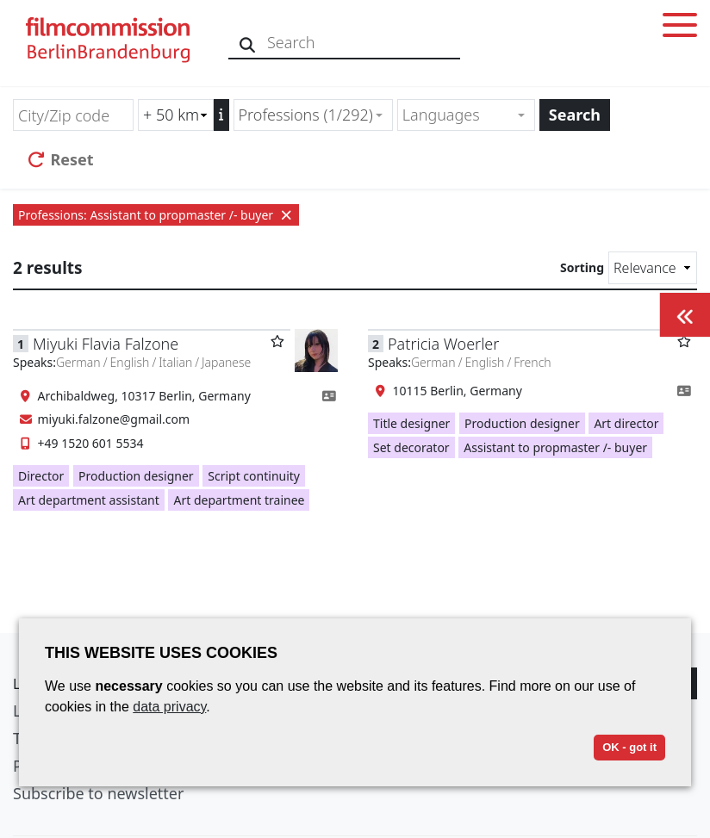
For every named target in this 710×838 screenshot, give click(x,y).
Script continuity (254, 476)
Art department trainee (238, 500)
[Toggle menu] (680, 28)
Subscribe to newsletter (98, 793)
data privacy (169, 706)
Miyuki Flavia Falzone (105, 343)
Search (575, 114)
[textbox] (458, 115)
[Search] (247, 43)
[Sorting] (652, 267)
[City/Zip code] (73, 115)
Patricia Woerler (443, 343)
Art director (626, 423)
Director (41, 476)
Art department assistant (88, 500)
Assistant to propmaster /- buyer (555, 447)
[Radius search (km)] (176, 115)
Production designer (136, 476)
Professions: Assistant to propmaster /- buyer (156, 215)
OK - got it (629, 747)
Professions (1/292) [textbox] (306, 114)
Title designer (411, 423)
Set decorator (411, 447)
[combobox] (313, 115)
